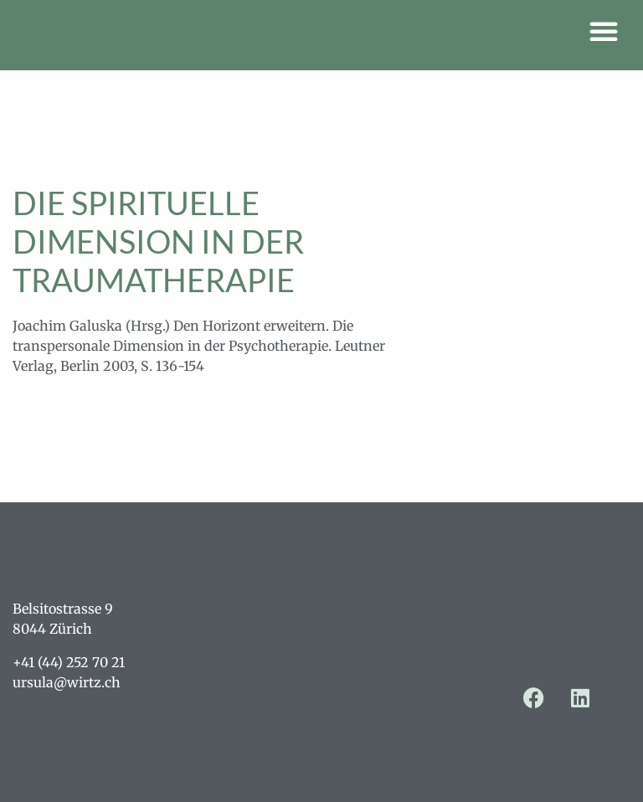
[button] (603, 31)
